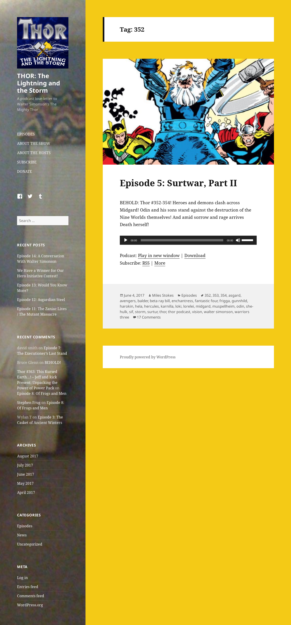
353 (216, 295)
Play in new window (159, 255)
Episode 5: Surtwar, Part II (178, 183)
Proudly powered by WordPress (148, 357)
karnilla (167, 306)
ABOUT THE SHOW (33, 143)
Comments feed (30, 595)
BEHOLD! (53, 362)
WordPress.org (30, 604)
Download (195, 255)
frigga (224, 300)
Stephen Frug (28, 402)
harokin (126, 306)
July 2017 (25, 465)
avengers (128, 300)
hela (138, 306)
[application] (188, 240)
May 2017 (25, 483)
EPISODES (26, 134)
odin (240, 306)
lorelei (188, 306)
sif (131, 311)
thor (162, 311)
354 (224, 295)
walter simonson (218, 311)
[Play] (125, 240)
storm (140, 311)
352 (208, 295)
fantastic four (206, 300)
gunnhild (239, 300)
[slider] (182, 240)
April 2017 (26, 492)
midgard (203, 306)
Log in (22, 577)
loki (178, 306)
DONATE (24, 171)
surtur (152, 311)
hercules (151, 306)
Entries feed (27, 586)
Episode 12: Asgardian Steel (41, 299)
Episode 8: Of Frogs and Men (41, 393)
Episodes (24, 525)
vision (197, 311)
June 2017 (25, 474)
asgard (234, 295)
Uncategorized (29, 544)
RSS (146, 263)
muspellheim (223, 306)
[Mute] (238, 240)
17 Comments (149, 317)
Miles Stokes (163, 295)
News (22, 535)
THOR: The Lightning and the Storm (38, 82)
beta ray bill (160, 300)
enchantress (182, 300)
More (159, 263)
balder (143, 300)
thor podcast (179, 311)
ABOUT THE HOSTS (34, 152)
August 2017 (27, 456)
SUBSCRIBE (27, 162)
